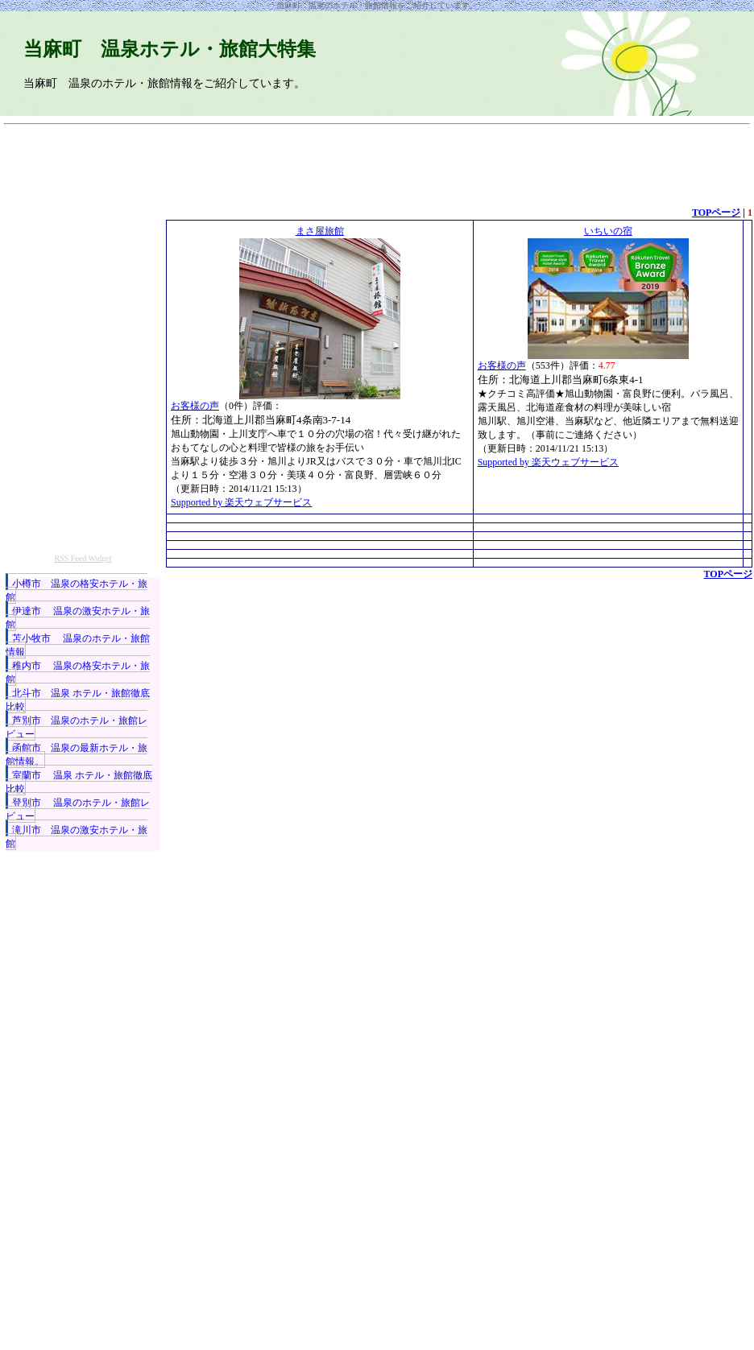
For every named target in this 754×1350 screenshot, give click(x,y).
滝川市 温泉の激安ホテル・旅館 (76, 836)
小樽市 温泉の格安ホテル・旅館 (76, 590)
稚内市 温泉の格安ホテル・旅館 (78, 672)
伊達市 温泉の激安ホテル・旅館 (78, 617)
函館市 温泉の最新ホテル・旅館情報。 (76, 754)
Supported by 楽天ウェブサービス (241, 502)
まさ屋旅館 (320, 231)
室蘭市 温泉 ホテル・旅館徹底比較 (79, 782)
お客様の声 (195, 405)
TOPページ (716, 212)
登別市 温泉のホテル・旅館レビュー (78, 809)
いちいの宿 (608, 231)
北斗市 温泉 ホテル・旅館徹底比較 (78, 699)
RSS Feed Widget (82, 558)
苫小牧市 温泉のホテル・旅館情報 (78, 645)
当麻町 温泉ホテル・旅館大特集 (169, 49)
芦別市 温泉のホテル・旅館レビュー (76, 727)
